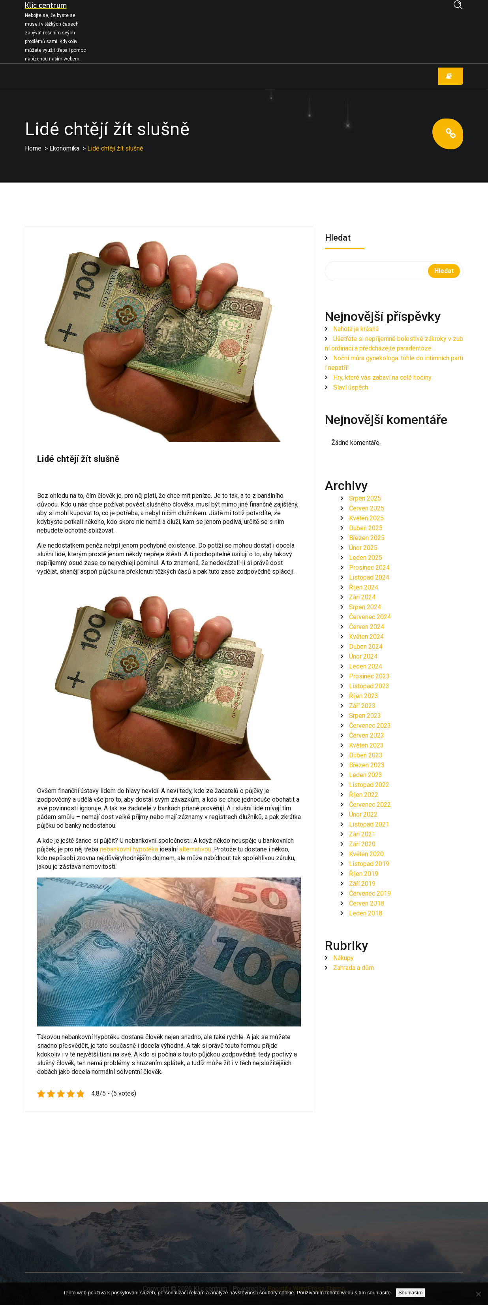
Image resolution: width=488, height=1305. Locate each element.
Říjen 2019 (363, 874)
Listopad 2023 (369, 686)
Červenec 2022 (370, 804)
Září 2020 (362, 844)
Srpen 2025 (365, 498)
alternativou (194, 849)
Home (33, 148)
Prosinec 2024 (369, 567)
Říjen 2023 (363, 696)
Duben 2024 (366, 646)
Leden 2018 (365, 913)
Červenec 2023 (370, 725)
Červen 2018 (366, 903)
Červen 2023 (366, 735)
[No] (478, 1294)
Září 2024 (362, 597)
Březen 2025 (367, 538)
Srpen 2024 (365, 607)
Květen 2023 (366, 745)
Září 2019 (362, 883)
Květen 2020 (366, 854)
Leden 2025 (365, 557)
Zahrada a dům (353, 968)
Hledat (338, 238)
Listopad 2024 (369, 577)
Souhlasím (410, 1293)
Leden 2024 (365, 666)
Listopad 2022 (369, 785)
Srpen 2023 (365, 715)
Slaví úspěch (350, 387)
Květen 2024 (366, 636)
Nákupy (343, 958)
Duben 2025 (366, 528)
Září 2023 (362, 706)
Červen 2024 (366, 627)
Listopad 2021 (369, 824)
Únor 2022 (363, 814)
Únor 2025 (363, 548)
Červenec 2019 (370, 893)
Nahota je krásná (356, 329)
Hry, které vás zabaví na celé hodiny (382, 377)
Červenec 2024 (370, 617)
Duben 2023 (366, 755)
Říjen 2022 (363, 794)
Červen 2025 (366, 508)
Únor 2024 (363, 656)
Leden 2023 (365, 775)
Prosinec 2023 (369, 676)
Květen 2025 (366, 518)
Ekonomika (64, 148)
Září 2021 (362, 834)
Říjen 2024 (363, 587)
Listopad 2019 (369, 864)
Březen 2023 (367, 765)
